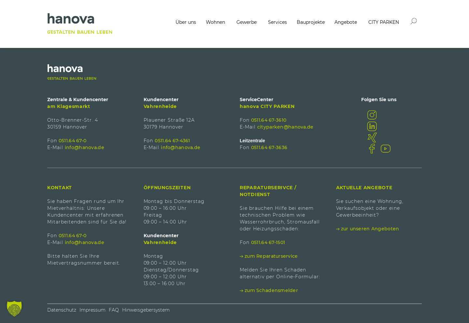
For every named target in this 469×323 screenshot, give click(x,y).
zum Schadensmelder (271, 290)
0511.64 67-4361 (172, 140)
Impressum (92, 310)
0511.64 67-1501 (268, 242)
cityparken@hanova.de (285, 127)
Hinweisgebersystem (146, 310)
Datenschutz (61, 310)
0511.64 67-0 (72, 140)
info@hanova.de (84, 147)
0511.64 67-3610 (268, 120)
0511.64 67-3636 (269, 147)
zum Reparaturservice (271, 256)
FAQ (114, 310)
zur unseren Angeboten (370, 228)
